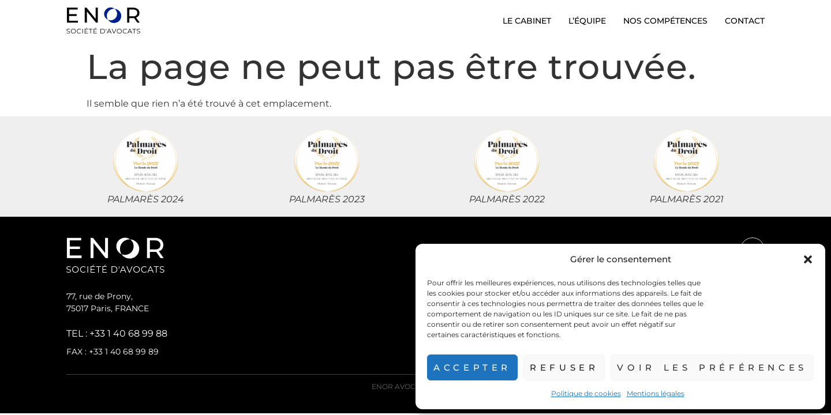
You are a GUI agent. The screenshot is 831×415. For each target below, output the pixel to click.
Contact (745, 21)
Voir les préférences (710, 367)
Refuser (559, 367)
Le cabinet (527, 21)
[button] (808, 259)
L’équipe (587, 21)
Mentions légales (651, 393)
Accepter (466, 367)
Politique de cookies (582, 393)
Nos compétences (665, 21)
